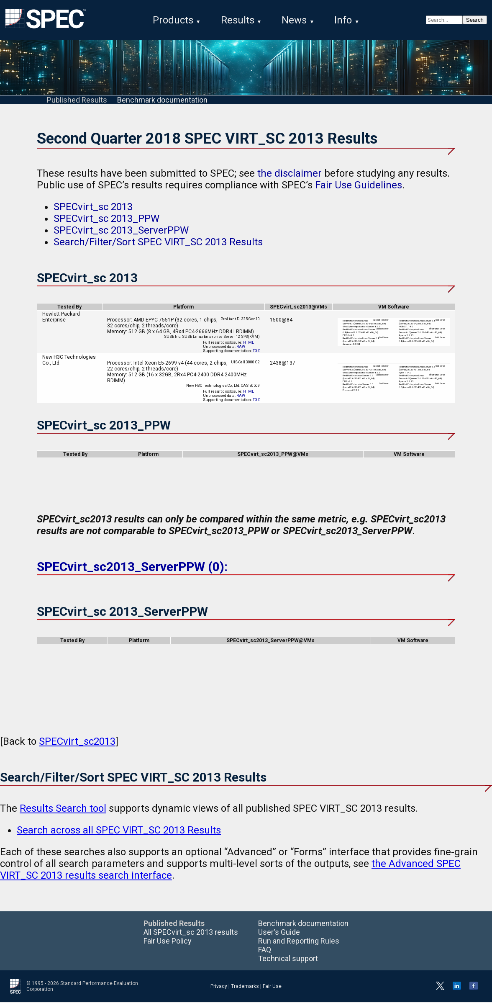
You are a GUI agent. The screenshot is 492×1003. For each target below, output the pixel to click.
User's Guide (279, 932)
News (294, 20)
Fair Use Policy (168, 941)
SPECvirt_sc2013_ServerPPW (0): (132, 567)
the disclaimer (289, 174)
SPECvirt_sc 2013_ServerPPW (121, 231)
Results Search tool (63, 809)
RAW (240, 347)
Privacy (218, 987)
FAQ (264, 950)
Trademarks (245, 987)
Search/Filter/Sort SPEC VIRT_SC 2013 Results (158, 243)
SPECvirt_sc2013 (77, 742)
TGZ (256, 352)
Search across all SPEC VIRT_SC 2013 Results (119, 831)
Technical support (288, 959)
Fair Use (272, 987)
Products (173, 20)
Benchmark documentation (162, 100)
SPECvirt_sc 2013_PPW (106, 219)
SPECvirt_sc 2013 (93, 207)
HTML (248, 343)
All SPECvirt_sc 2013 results (191, 932)
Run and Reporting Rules (298, 941)
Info (343, 20)
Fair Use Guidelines (358, 186)
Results (237, 20)
